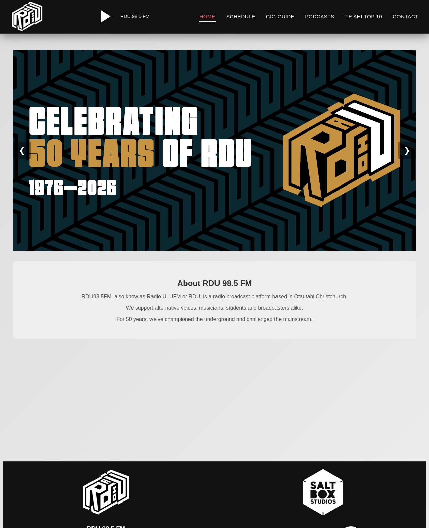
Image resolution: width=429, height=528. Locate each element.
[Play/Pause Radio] (104, 16)
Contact (405, 16)
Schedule (240, 16)
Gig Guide (280, 16)
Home (207, 16)
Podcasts (319, 16)
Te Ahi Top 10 (363, 16)
